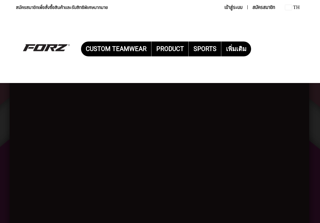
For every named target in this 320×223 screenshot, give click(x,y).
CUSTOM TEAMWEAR (116, 49)
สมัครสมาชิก (263, 7)
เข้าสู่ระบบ (233, 7)
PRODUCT (170, 49)
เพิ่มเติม (236, 49)
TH (292, 7)
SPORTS (204, 49)
